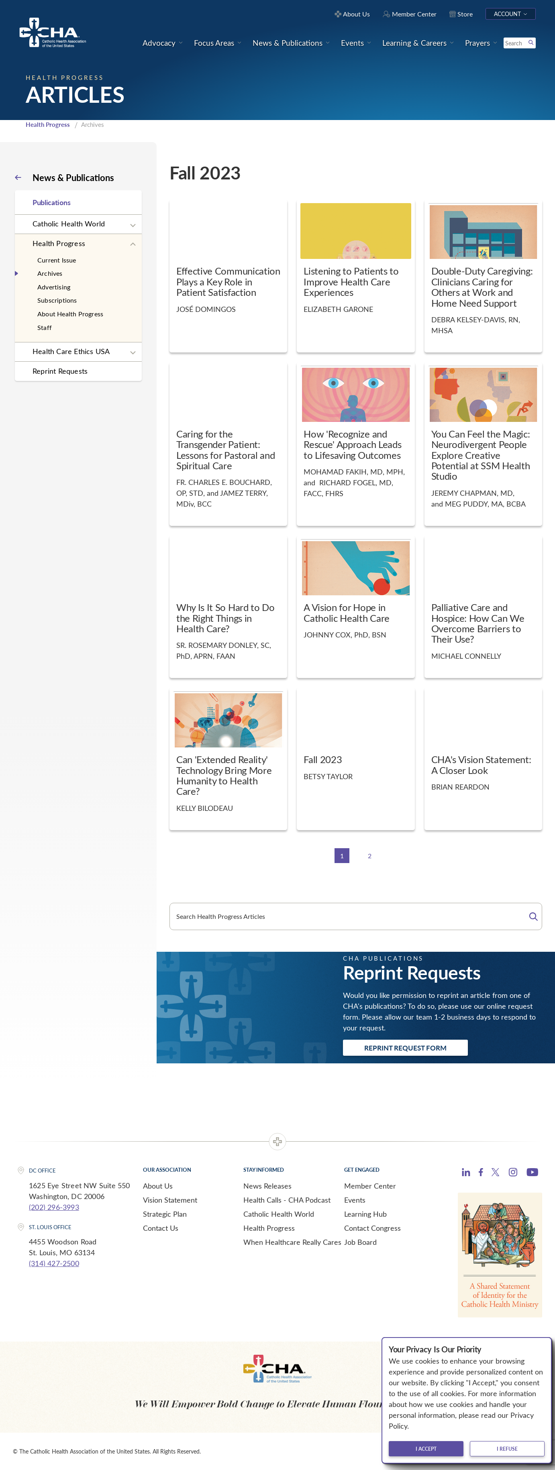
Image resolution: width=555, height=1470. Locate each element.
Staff (44, 327)
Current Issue (56, 260)
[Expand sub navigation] (133, 226)
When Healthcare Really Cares (292, 1242)
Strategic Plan (165, 1214)
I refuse (507, 1449)
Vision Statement (170, 1200)
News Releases (267, 1186)
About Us (158, 1186)
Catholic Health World (69, 223)
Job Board (360, 1242)
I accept (426, 1449)
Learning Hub (365, 1214)
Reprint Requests (60, 371)
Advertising (53, 287)
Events (354, 1200)
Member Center (370, 1186)
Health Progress (48, 124)
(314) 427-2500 (54, 1263)
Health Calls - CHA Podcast (287, 1200)
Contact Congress (372, 1228)
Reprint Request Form (405, 1048)
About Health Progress (70, 313)
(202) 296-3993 (54, 1207)
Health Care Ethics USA (71, 351)
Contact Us (160, 1228)
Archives (50, 273)
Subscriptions (57, 300)
